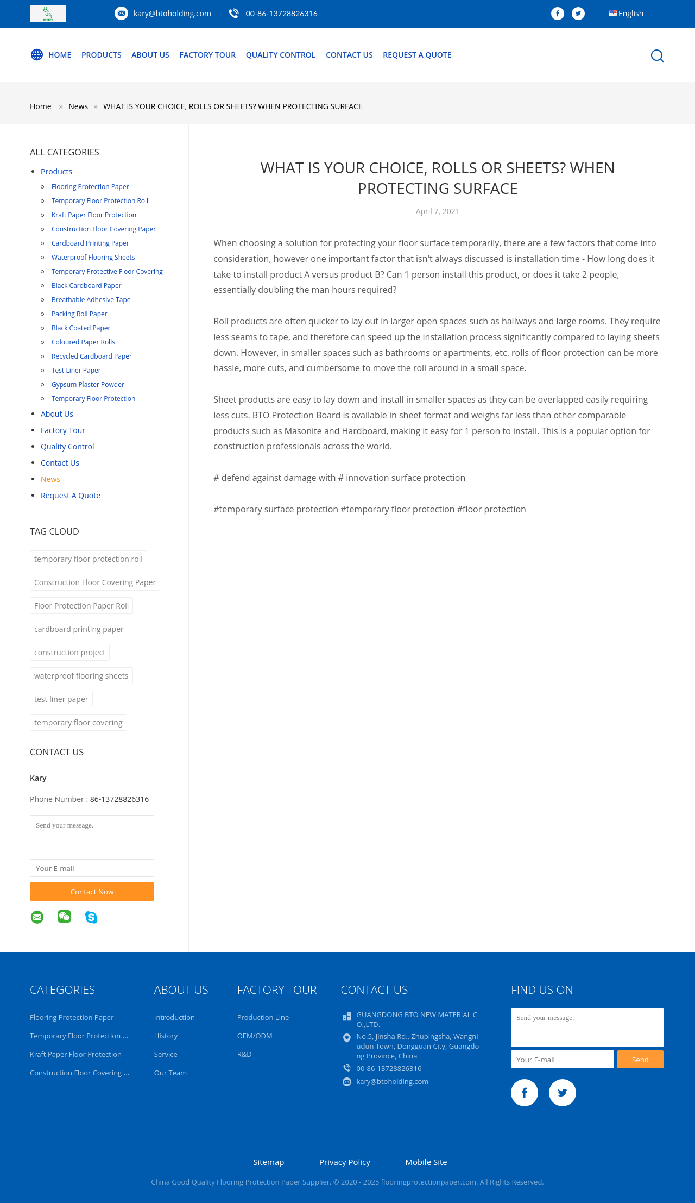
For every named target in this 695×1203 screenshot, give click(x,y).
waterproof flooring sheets (81, 676)
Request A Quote (417, 54)
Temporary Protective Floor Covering (107, 271)
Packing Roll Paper (80, 313)
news (50, 479)
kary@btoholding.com (172, 13)
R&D (244, 1054)
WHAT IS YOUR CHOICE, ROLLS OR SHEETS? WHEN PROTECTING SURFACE (233, 106)
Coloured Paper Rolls (83, 342)
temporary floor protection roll (88, 559)
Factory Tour (207, 54)
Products (101, 54)
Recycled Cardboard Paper (92, 356)
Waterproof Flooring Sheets (93, 257)
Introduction (174, 1017)
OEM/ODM (255, 1036)
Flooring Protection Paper (90, 186)
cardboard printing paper (79, 629)
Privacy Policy (344, 1162)
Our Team (170, 1072)
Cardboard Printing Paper (90, 243)
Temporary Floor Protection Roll (100, 200)
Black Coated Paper (81, 328)
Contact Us (349, 54)
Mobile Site (426, 1162)
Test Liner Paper (76, 370)
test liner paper (61, 699)
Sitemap (268, 1162)
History (166, 1036)
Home (50, 55)
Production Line (263, 1017)
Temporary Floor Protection (93, 398)
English (630, 13)
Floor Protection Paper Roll (81, 605)
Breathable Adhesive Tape (91, 299)
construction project (69, 652)
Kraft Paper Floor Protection (94, 215)
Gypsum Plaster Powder (88, 384)
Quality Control (281, 54)
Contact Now (92, 892)
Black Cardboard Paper (87, 285)
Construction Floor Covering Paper (104, 229)
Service (166, 1054)
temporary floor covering (78, 722)
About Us (150, 54)
